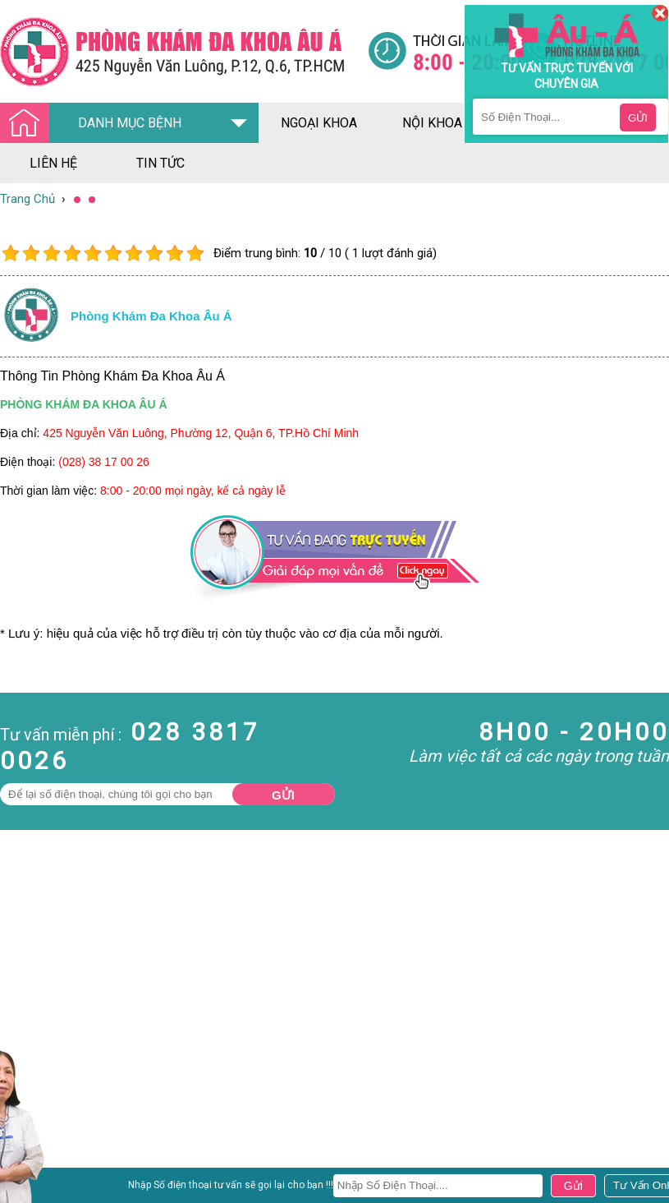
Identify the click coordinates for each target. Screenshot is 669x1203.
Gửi (283, 795)
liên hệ (53, 163)
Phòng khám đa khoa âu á (151, 316)
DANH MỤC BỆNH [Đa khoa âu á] (95, 123)
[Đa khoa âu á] (184, 51)
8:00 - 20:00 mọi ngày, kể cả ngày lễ (193, 490)
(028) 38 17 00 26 (103, 461)
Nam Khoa (28, 1174)
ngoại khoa (319, 123)
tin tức (160, 163)
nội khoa (432, 123)
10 (195, 253)
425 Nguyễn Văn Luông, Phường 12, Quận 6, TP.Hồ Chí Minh (201, 433)
